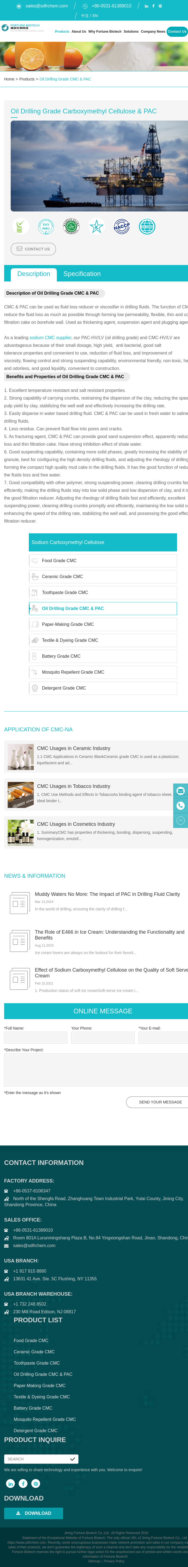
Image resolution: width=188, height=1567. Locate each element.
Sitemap (94, 1561)
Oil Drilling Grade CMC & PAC (65, 79)
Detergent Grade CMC (57, 688)
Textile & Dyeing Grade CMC (63, 640)
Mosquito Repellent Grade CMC (66, 672)
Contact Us (177, 32)
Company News (153, 32)
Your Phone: (81, 1028)
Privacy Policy (114, 1561)
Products (62, 32)
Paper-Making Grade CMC (61, 624)
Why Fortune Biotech (104, 32)
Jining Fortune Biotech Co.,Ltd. (87, 1533)
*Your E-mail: (150, 1028)
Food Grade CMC (53, 560)
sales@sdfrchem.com (42, 6)
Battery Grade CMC (54, 656)
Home (9, 79)
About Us (78, 32)
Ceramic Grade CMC (56, 576)
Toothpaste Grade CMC (58, 592)
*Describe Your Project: (24, 1050)
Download (33, 1513)
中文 (85, 15)
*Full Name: (14, 1028)
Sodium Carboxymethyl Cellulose (68, 542)
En (94, 15)
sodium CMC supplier (50, 337)
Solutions (131, 32)
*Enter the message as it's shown (32, 1093)
